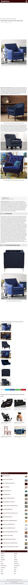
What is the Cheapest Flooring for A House (10, 531)
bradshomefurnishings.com (5, 201)
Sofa (15, 573)
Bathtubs (15, 553)
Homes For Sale (16, 565)
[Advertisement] (14, 10)
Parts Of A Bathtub (6, 486)
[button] (26, 1)
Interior (15, 567)
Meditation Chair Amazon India (19, 422)
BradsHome (5, 1)
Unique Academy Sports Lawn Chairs (9, 539)
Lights (15, 569)
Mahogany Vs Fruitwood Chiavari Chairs (7, 436)
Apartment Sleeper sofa (7, 490)
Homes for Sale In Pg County (8, 479)
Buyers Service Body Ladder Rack (8, 524)
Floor (2, 561)
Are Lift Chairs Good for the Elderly (20, 436)
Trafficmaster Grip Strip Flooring (8, 498)
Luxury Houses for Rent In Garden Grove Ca (10, 513)
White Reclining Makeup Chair (6, 422)
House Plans (3, 567)
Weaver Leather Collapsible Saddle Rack (10, 520)
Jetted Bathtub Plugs (6, 494)
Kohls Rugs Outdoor (6, 475)
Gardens (2, 563)
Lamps (2, 569)
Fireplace (15, 559)
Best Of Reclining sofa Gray (7, 516)
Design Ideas (3, 559)
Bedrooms (2, 555)
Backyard (2, 553)
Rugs (15, 571)
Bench (15, 555)
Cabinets (2, 557)
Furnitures (16, 561)
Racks (2, 571)
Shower (2, 573)
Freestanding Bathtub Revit (7, 509)
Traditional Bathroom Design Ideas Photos (10, 505)
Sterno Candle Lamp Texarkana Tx (9, 483)
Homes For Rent (3, 565)
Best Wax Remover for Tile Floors (8, 501)
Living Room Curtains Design (8, 535)
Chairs (2, 22)
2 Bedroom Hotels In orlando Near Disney (10, 542)
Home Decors (16, 563)
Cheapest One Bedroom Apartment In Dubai (10, 546)
